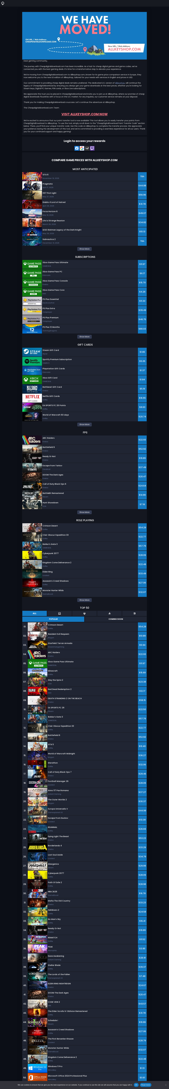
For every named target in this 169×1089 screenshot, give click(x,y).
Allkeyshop (120, 83)
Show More (84, 249)
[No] (165, 1085)
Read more (145, 1085)
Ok (136, 1085)
